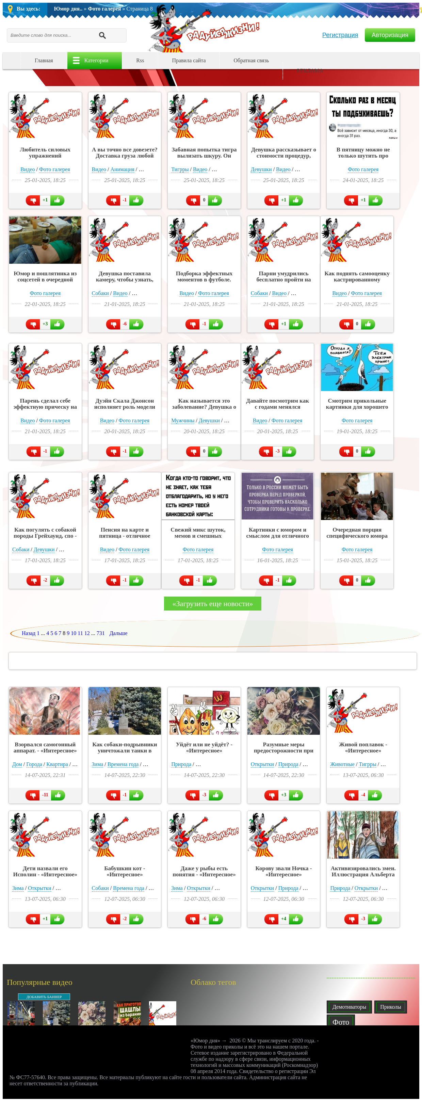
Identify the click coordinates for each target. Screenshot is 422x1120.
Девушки (261, 169)
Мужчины (182, 420)
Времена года (123, 764)
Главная (44, 60)
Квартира (57, 764)
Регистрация (340, 35)
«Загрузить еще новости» (213, 603)
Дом (17, 764)
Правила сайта (189, 60)
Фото (340, 1022)
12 (87, 633)
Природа (181, 764)
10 (73, 633)
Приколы (390, 1007)
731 (101, 633)
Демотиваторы (349, 1007)
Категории (96, 60)
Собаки (100, 293)
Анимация (122, 169)
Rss (140, 60)
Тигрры (180, 169)
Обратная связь (251, 60)
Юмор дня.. (68, 9)
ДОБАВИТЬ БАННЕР (44, 997)
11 (80, 633)
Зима (97, 764)
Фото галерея (104, 9)
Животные (342, 764)
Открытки (262, 764)
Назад (28, 633)
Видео (27, 169)
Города (34, 764)
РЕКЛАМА (310, 71)
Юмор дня (205, 27)
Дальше (119, 633)
